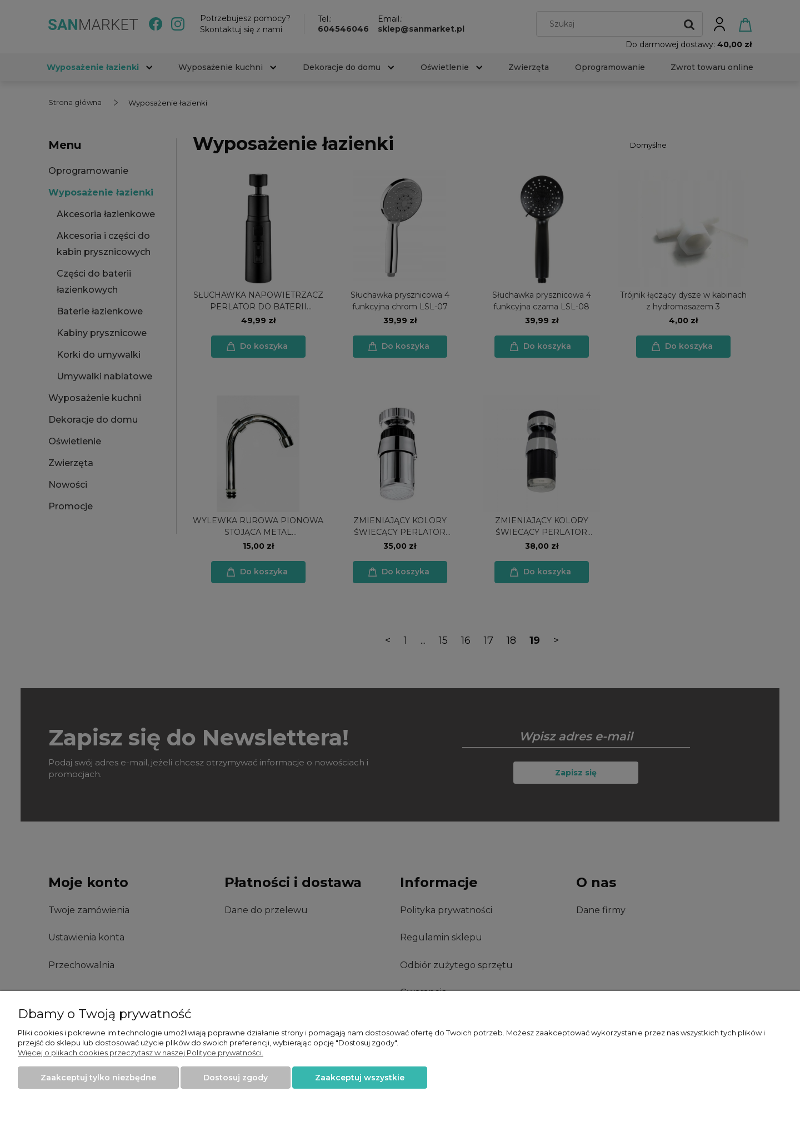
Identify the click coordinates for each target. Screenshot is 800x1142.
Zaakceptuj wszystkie (359, 1078)
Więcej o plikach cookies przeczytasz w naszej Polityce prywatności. (140, 1052)
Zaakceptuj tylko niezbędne (98, 1078)
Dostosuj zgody (235, 1078)
